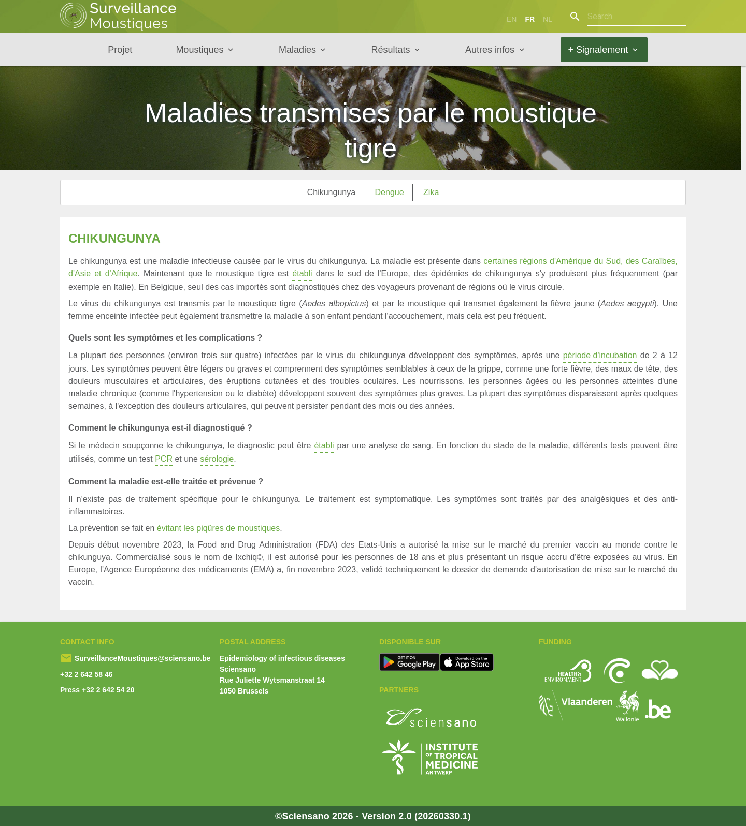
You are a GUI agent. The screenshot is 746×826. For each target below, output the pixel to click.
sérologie (217, 460)
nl (547, 19)
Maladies (297, 50)
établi (302, 275)
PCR (164, 460)
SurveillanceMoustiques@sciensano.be (142, 658)
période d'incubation (600, 357)
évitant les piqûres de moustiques (218, 528)
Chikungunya (331, 192)
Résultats (390, 50)
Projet (120, 50)
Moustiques (199, 50)
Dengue (389, 192)
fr (530, 19)
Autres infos (489, 50)
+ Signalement (598, 50)
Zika (431, 192)
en (512, 19)
